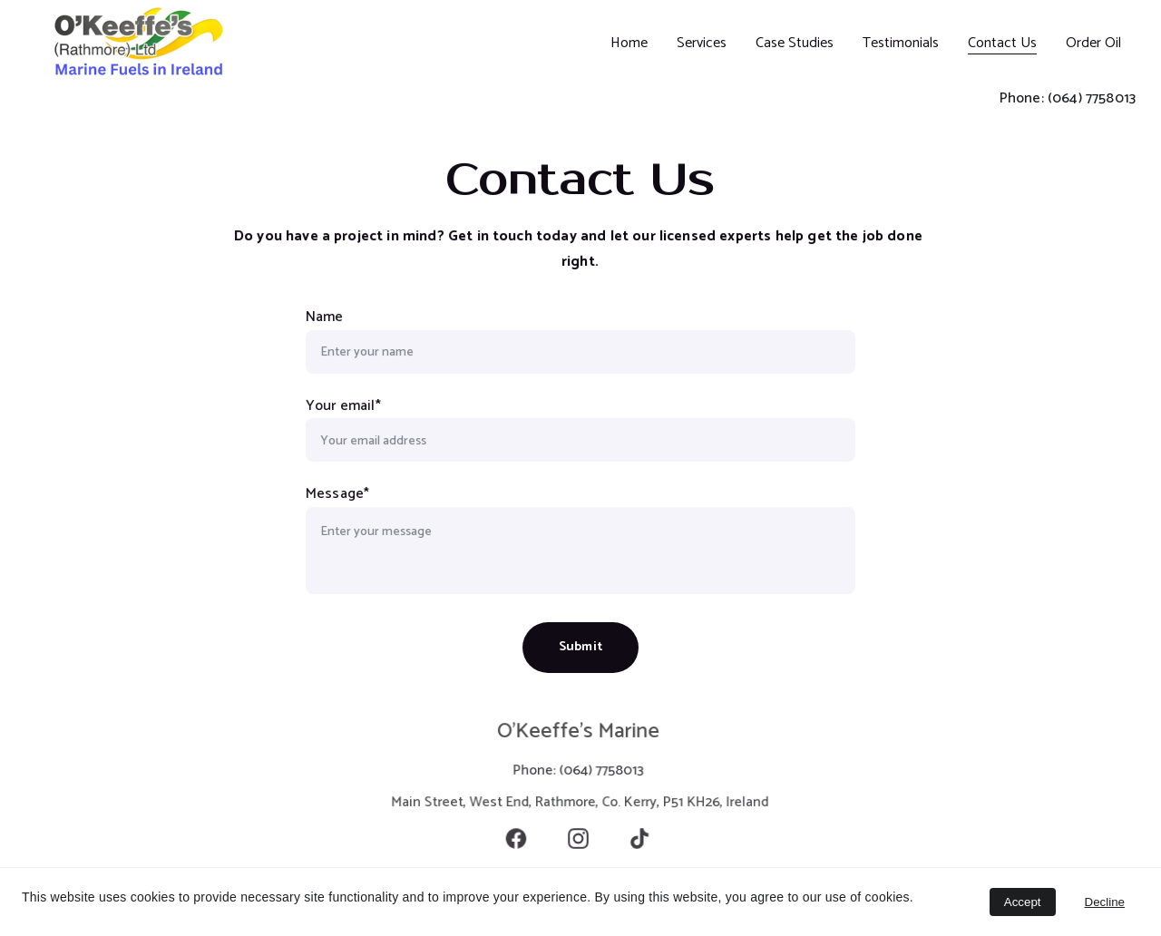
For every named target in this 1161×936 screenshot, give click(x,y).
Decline (1105, 902)
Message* (338, 494)
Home (629, 43)
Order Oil (1093, 43)
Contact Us (1002, 43)
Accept (1022, 902)
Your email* (344, 405)
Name (326, 317)
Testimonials (901, 43)
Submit (580, 646)
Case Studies (795, 43)
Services (702, 43)
